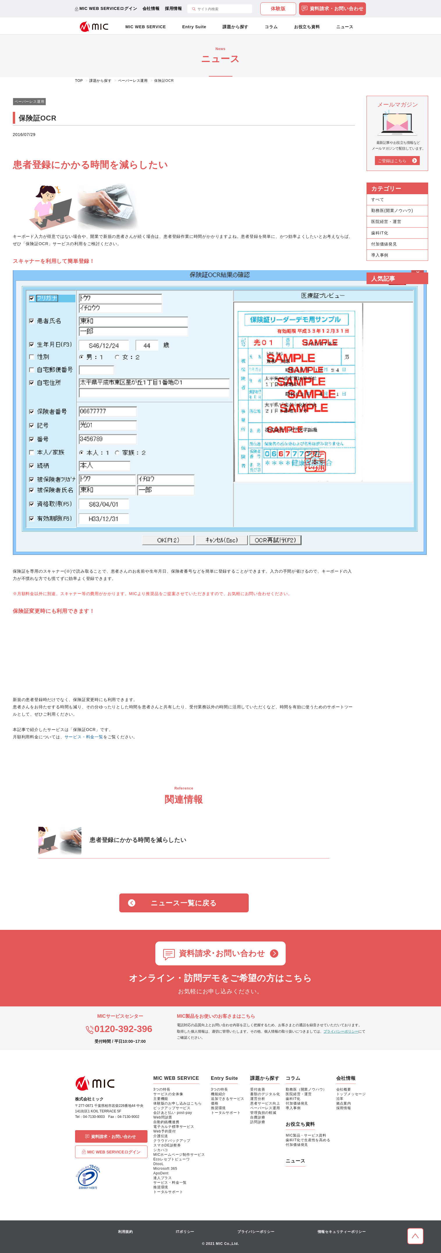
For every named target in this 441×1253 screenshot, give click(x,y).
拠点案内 (343, 1103)
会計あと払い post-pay (172, 1113)
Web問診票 (162, 1117)
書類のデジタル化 (265, 1094)
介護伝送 (160, 1136)
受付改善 (257, 1089)
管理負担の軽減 (263, 1113)
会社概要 (343, 1089)
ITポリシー (185, 1232)
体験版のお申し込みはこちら (177, 1103)
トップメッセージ (351, 1094)
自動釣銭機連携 (166, 1122)
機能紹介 (218, 1094)
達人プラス (162, 1178)
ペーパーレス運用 (265, 1108)
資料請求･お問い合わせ (222, 953)
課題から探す (235, 26)
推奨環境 (160, 1187)
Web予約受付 (164, 1131)
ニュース (344, 26)
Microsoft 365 (165, 1169)
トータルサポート (168, 1192)
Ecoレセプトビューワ (171, 1159)
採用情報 (173, 8)
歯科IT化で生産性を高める (308, 1140)
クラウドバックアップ (172, 1141)
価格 (214, 1103)
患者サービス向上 (265, 1103)
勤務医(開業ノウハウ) (392, 210)
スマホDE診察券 (167, 1145)
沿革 (340, 1099)
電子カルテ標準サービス (173, 1127)
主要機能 (160, 1099)
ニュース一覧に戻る (184, 903)
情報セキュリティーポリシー (342, 1232)
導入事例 (379, 255)
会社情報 (151, 8)
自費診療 (257, 1117)
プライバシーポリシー (340, 1031)
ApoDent (160, 1173)
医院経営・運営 (386, 221)
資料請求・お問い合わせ (333, 9)
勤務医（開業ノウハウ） (306, 1089)
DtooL (158, 1164)
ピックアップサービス (172, 1108)
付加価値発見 (384, 244)
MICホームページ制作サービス (179, 1155)
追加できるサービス (227, 1099)
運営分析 (257, 1099)
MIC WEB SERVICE (145, 26)
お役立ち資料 (307, 26)
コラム (271, 26)
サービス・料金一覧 (84, 737)
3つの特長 (161, 1089)
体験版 (278, 8)
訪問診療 (257, 1122)
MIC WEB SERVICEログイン (108, 8)
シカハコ (160, 1150)
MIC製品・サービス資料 (306, 1135)
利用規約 (125, 1232)
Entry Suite (194, 26)
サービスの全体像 (168, 1094)
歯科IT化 (379, 233)
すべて (377, 199)
